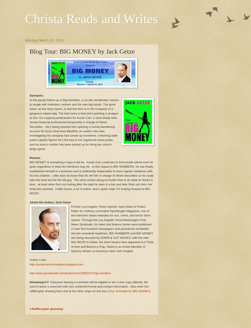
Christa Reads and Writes (91, 19)
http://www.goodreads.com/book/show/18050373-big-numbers (70, 273)
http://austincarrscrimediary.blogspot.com (56, 264)
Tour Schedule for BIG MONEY (129, 291)
